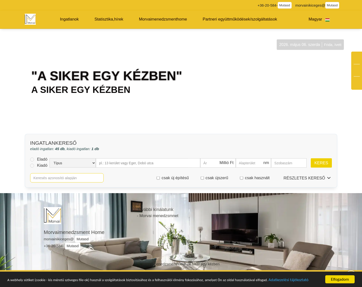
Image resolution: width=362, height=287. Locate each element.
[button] (69, 19)
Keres (321, 162)
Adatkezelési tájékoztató (29, 281)
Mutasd (284, 5)
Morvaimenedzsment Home (74, 232)
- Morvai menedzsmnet (157, 215)
